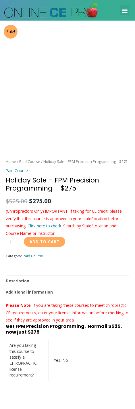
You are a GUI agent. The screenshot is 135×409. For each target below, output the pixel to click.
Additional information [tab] (29, 292)
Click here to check (44, 226)
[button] (124, 10)
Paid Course (29, 161)
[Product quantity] (13, 242)
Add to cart (44, 241)
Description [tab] (17, 281)
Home (11, 161)
